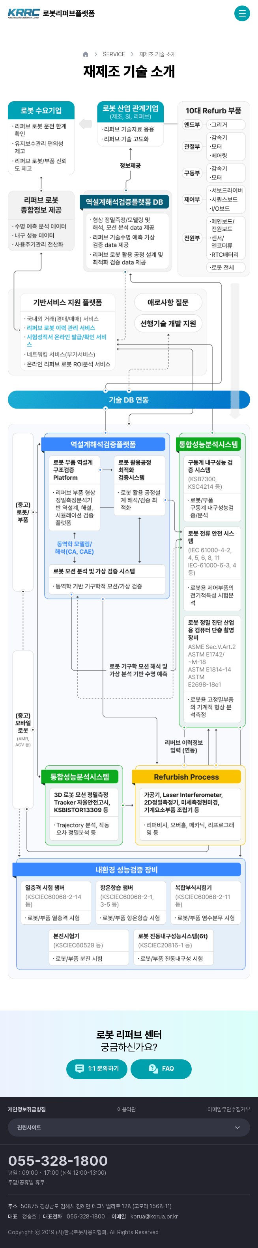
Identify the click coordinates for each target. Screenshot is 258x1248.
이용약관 (126, 1109)
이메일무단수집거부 (229, 1109)
